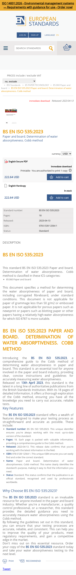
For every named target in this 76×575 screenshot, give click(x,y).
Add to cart (62, 177)
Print (11, 560)
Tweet (7, 569)
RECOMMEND (33, 560)
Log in (22, 35)
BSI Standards (14, 85)
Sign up (35, 35)
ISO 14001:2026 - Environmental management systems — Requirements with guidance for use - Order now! (38, 5)
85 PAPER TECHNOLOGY (37, 85)
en (57, 35)
